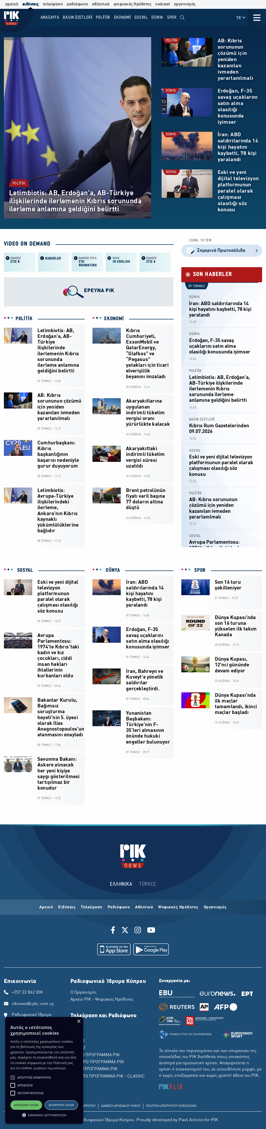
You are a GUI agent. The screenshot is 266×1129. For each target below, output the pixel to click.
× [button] (79, 1021)
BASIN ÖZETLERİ (202, 420)
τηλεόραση (53, 4)
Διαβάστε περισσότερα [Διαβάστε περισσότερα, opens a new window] (50, 1068)
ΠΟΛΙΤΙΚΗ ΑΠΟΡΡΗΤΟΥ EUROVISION (171, 1106)
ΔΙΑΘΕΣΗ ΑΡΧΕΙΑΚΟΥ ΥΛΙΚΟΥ (121, 1106)
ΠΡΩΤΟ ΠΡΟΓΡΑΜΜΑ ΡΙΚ (95, 1055)
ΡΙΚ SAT (78, 1048)
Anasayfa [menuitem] (50, 17)
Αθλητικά (144, 907)
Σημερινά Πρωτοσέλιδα (221, 250)
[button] (13, 1077)
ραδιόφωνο (77, 4)
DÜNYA (171, 91)
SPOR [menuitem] (172, 17)
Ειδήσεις (67, 907)
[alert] (44, 1070)
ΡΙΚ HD (77, 1041)
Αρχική (46, 907)
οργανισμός (185, 4)
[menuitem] (182, 17)
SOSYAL (171, 172)
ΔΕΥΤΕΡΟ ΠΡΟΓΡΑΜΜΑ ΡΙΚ (97, 1062)
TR (241, 17)
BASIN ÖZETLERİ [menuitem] (77, 17)
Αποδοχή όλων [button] (26, 1105)
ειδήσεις (30, 4)
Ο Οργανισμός (83, 992)
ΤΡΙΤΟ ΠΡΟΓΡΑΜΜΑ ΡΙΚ (93, 1069)
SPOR (199, 570)
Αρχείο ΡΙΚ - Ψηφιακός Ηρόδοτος (101, 999)
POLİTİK (19, 184)
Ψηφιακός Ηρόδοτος (178, 907)
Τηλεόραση (91, 907)
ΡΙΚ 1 (75, 1027)
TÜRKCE (147, 884)
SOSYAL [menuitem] (141, 17)
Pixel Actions (190, 1120)
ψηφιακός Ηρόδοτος (132, 4)
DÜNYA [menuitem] (157, 17)
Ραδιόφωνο (119, 907)
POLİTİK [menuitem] (103, 17)
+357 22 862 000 (27, 992)
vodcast (162, 4)
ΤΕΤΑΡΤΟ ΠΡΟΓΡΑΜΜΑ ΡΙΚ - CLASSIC (107, 1076)
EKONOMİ (114, 318)
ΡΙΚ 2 (75, 1034)
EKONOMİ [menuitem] (122, 17)
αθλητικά (101, 4)
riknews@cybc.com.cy (33, 1004)
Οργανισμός (215, 907)
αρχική (11, 4)
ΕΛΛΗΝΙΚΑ (121, 884)
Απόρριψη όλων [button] (61, 1105)
